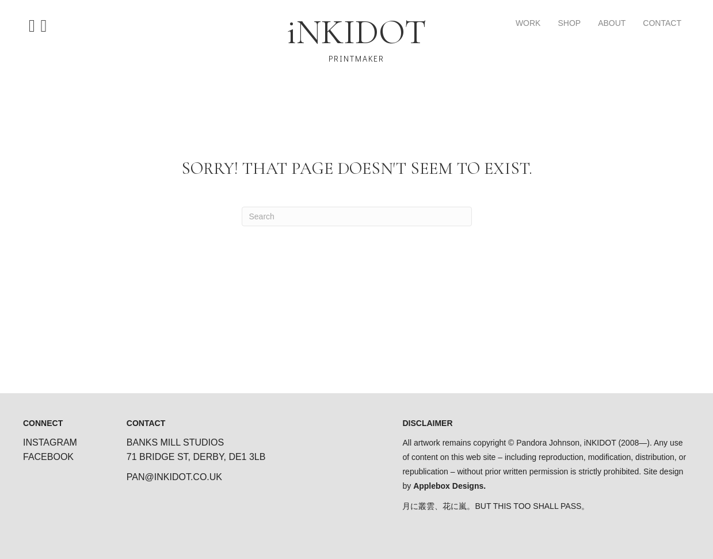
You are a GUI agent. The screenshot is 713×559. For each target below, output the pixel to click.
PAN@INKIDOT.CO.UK (174, 477)
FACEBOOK (48, 457)
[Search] (357, 216)
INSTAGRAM (50, 442)
